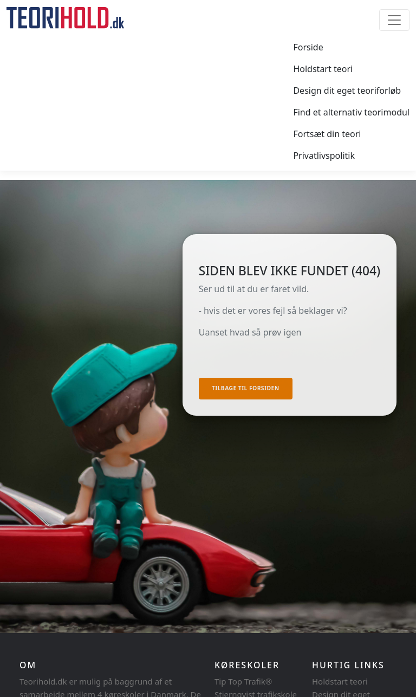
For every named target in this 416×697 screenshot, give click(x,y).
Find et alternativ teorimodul (351, 112)
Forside (308, 47)
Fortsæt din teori (327, 134)
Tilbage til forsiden (246, 388)
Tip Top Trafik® (243, 681)
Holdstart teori (323, 69)
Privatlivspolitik (324, 156)
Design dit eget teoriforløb (347, 90)
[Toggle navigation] (394, 20)
